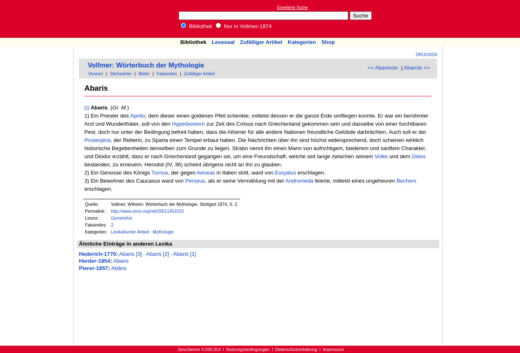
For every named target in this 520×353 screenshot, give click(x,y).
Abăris (119, 268)
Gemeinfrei (121, 218)
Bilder (144, 73)
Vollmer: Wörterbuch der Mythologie (146, 65)
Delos (419, 156)
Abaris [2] (157, 254)
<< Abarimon (382, 68)
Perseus (195, 181)
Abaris (121, 261)
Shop (328, 42)
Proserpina (97, 140)
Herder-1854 (94, 261)
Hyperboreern (188, 124)
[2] (86, 107)
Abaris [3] (130, 254)
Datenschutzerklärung (296, 349)
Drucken (427, 54)
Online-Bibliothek (38, 19)
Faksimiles (167, 73)
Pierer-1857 (93, 268)
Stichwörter (121, 73)
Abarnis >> (417, 68)
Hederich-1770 (97, 254)
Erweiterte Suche (292, 7)
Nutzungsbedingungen (248, 349)
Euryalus (285, 173)
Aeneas (206, 173)
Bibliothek (196, 26)
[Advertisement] (482, 18)
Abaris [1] (184, 254)
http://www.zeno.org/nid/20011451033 (147, 211)
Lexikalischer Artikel (130, 231)
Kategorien (302, 42)
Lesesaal (223, 42)
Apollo (137, 116)
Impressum (333, 349)
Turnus (160, 173)
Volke (381, 156)
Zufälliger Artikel (261, 42)
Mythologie (163, 231)
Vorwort (95, 73)
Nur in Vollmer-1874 (244, 26)
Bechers (406, 181)
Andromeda (300, 181)
